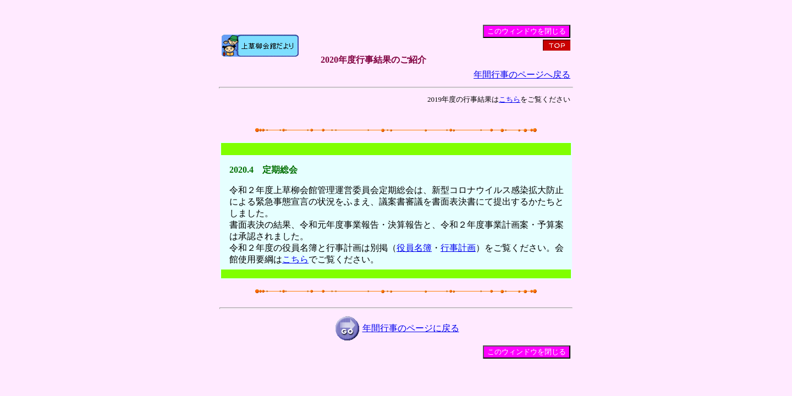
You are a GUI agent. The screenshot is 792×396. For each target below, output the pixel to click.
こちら (509, 99)
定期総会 (280, 169)
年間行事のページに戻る (410, 328)
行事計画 (458, 247)
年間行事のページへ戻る (522, 74)
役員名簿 (414, 247)
